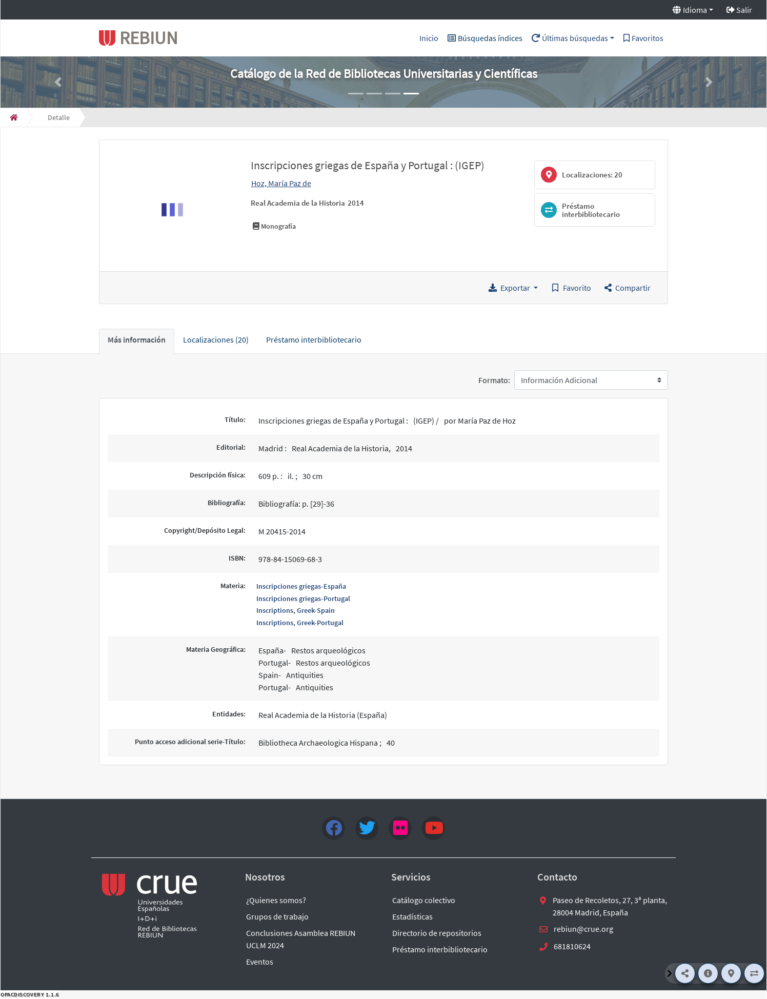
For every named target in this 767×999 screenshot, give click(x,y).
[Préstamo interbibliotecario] (754, 973)
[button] (58, 82)
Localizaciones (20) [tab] (216, 339)
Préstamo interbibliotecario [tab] (313, 339)
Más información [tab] (137, 339)
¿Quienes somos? (276, 900)
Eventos (259, 961)
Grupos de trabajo (277, 916)
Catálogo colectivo (423, 900)
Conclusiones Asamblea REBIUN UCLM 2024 (300, 939)
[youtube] (433, 828)
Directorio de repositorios (436, 933)
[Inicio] (14, 117)
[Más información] (708, 973)
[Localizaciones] (731, 973)
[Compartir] (685, 973)
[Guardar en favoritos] (571, 287)
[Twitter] (366, 828)
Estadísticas (412, 916)
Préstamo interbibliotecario (440, 949)
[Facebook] (333, 828)
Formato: (494, 380)
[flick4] (400, 828)
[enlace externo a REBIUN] (150, 905)
